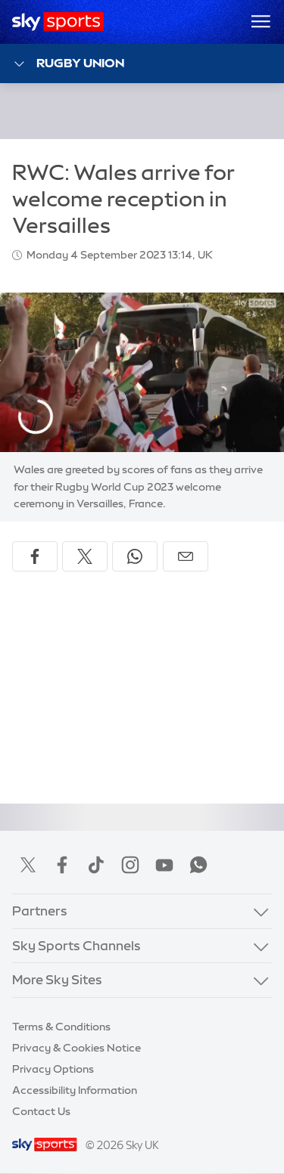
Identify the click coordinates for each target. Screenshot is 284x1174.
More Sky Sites (57, 979)
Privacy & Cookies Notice (76, 1047)
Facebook (62, 864)
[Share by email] (185, 556)
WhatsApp (198, 864)
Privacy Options (53, 1069)
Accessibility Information (74, 1090)
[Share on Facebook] (35, 556)
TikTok (96, 864)
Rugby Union (68, 64)
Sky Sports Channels (76, 945)
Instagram (130, 864)
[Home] (58, 22)
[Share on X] (85, 556)
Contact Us (41, 1111)
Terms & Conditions (61, 1026)
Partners (39, 910)
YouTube (164, 864)
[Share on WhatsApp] (135, 556)
